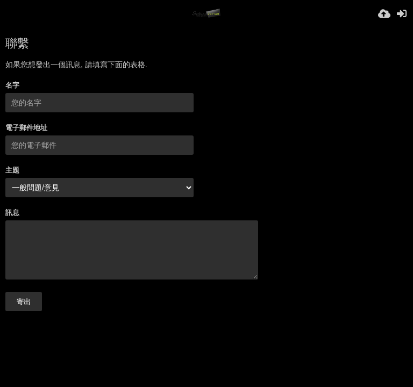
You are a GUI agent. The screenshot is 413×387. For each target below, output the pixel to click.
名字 (12, 85)
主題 (12, 170)
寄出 (24, 302)
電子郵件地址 (26, 128)
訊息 (12, 213)
